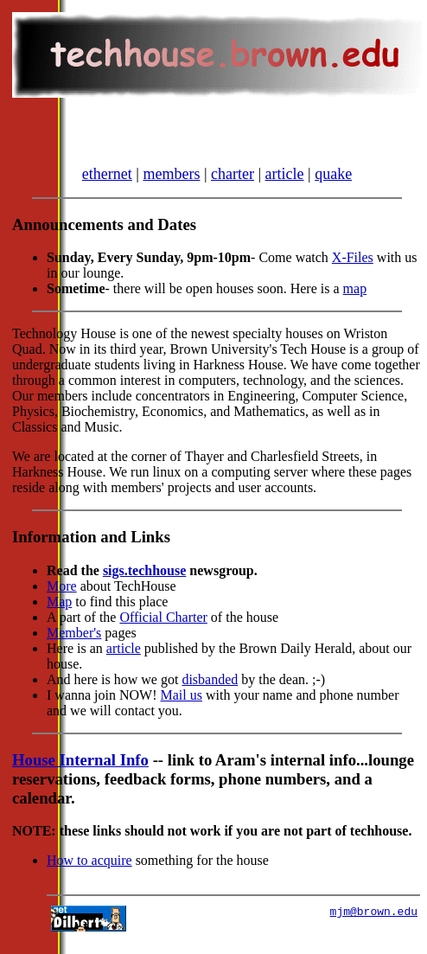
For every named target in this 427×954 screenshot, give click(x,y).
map (355, 301)
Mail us (181, 708)
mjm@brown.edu (373, 926)
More (62, 599)
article (284, 186)
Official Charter (163, 630)
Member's (74, 645)
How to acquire (89, 873)
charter (232, 186)
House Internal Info (80, 773)
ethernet (107, 186)
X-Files (352, 270)
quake (333, 186)
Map (59, 614)
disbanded (210, 692)
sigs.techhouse (144, 583)
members (171, 186)
